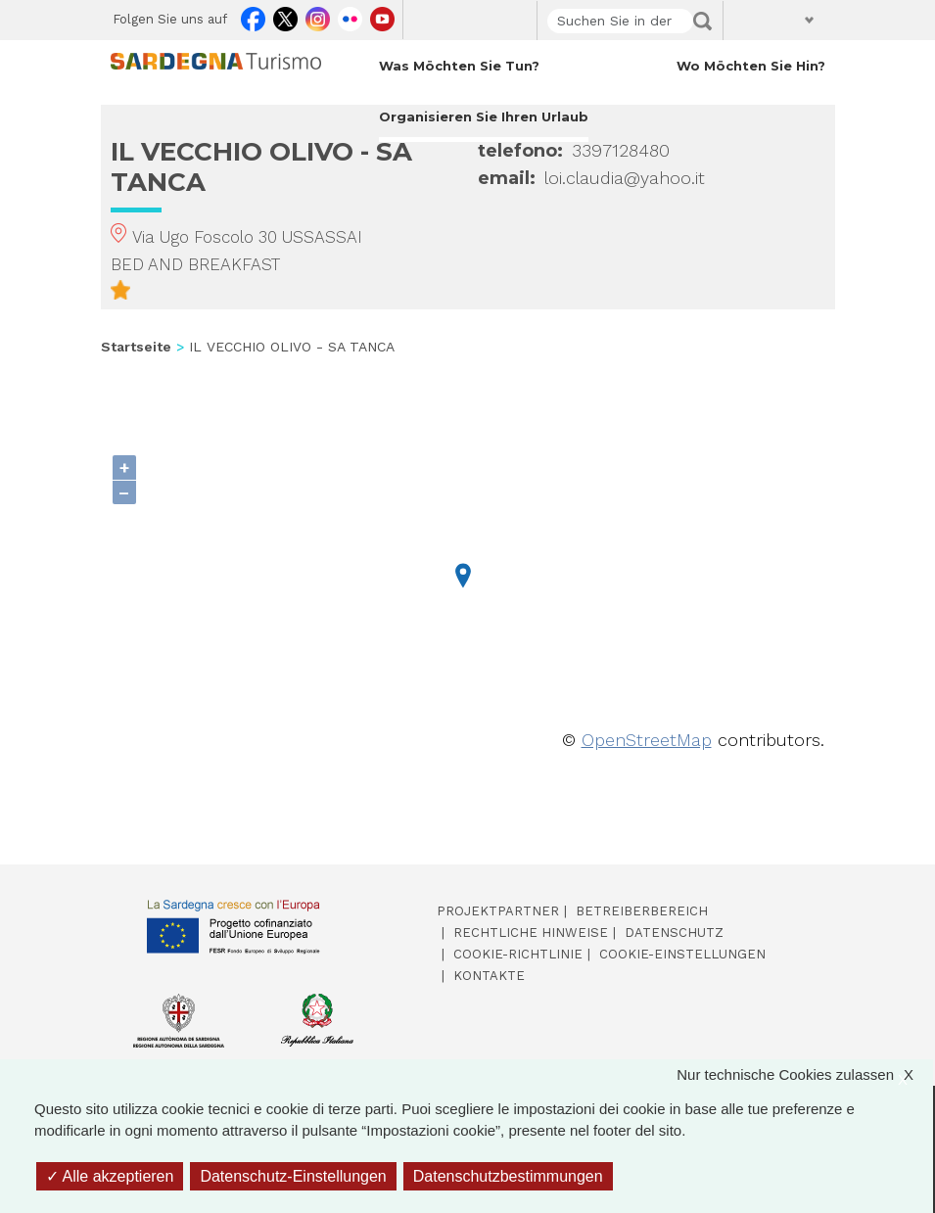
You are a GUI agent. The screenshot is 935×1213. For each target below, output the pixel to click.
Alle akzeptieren (109, 1176)
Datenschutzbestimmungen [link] (508, 1176)
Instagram (317, 16)
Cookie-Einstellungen (682, 954)
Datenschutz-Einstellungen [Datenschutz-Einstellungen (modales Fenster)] (293, 1176)
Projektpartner (498, 911)
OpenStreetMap (647, 739)
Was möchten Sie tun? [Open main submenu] (459, 65)
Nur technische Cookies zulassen (805, 1075)
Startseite (136, 346)
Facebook (253, 16)
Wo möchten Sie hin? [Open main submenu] (751, 65)
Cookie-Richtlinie (518, 954)
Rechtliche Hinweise (530, 932)
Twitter (285, 16)
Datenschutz (674, 932)
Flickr (350, 16)
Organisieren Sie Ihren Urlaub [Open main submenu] (483, 116)
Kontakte (489, 975)
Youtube (382, 16)
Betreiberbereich (642, 911)
